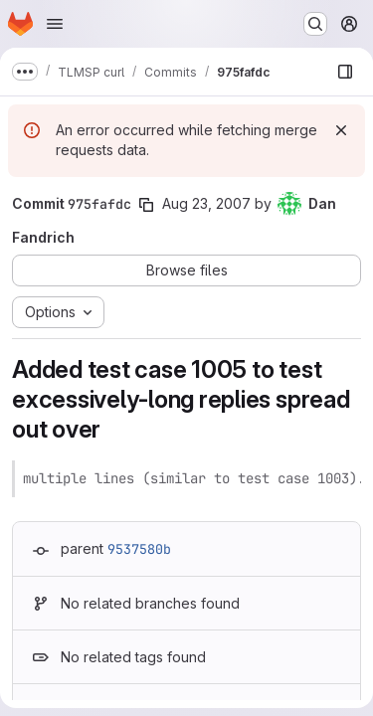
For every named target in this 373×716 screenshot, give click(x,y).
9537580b (139, 549)
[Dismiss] (341, 130)
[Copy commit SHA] (146, 205)
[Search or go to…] (315, 24)
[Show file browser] (345, 72)
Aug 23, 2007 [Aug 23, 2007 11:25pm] (206, 203)
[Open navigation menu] (55, 24)
